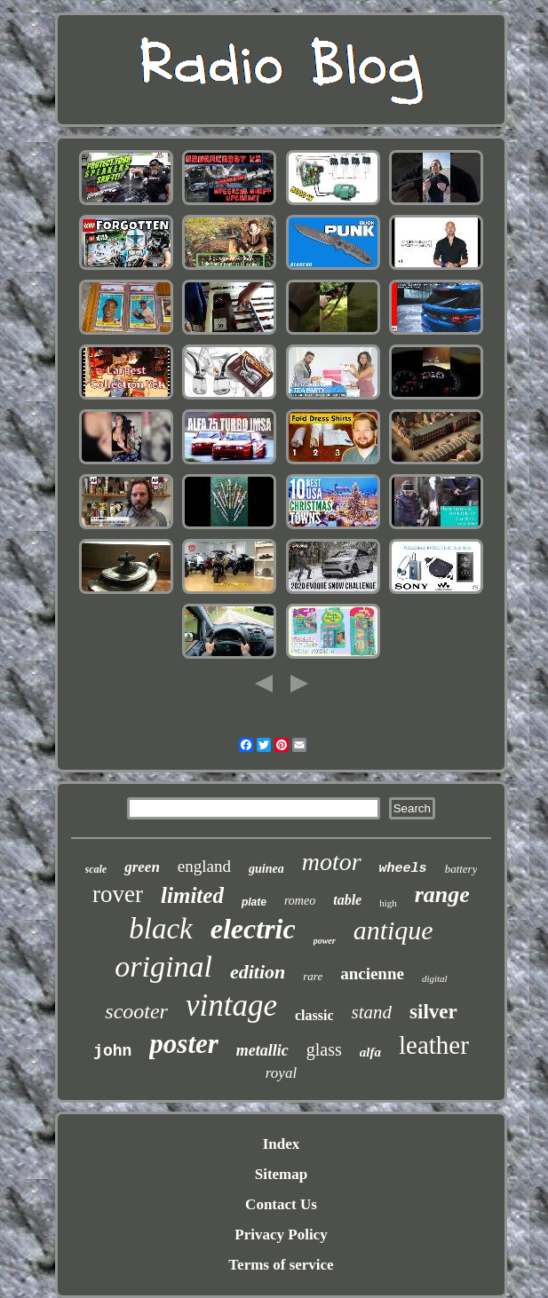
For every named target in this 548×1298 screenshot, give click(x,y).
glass (324, 1049)
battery (461, 868)
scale (96, 869)
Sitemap (281, 1174)
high (388, 903)
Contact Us (281, 1204)
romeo (299, 900)
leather (434, 1045)
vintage (231, 1005)
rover (117, 894)
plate (254, 902)
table (347, 899)
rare (312, 976)
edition (257, 972)
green (142, 867)
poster (183, 1043)
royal (281, 1073)
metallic (262, 1050)
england (204, 866)
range (442, 894)
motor (331, 861)
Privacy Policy (280, 1234)
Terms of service (280, 1264)
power (325, 941)
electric (253, 929)
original (163, 966)
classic (314, 1015)
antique (393, 930)
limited (192, 895)
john (112, 1051)
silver (433, 1012)
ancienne (372, 973)
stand (372, 1012)
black (160, 929)
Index (281, 1144)
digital (435, 978)
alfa (370, 1052)
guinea (266, 868)
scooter (136, 1011)
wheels (403, 868)
